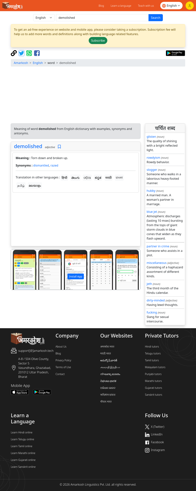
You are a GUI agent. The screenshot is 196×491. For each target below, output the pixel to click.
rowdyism (153, 158)
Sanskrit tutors (153, 394)
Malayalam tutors (155, 367)
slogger (152, 170)
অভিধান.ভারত (108, 394)
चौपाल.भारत (106, 401)
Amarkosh (21, 63)
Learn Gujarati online (23, 460)
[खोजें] (102, 17)
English (38, 63)
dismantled (41, 165)
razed (54, 165)
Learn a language (121, 5)
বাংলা (119, 178)
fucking (152, 312)
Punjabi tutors (153, 374)
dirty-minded (156, 300)
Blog (101, 5)
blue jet (152, 212)
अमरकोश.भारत (107, 346)
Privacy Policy (63, 360)
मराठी (108, 178)
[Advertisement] (75, 220)
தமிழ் (21, 185)
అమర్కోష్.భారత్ (108, 360)
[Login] (190, 5)
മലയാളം (35, 185)
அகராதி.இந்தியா (110, 367)
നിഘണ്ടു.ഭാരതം (110, 374)
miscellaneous (157, 263)
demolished (28, 146)
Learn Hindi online (21, 432)
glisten (151, 137)
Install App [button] (75, 276)
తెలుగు (75, 178)
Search (155, 18)
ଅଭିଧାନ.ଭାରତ (108, 388)
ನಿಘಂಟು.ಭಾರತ (108, 381)
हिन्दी (64, 178)
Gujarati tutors (153, 388)
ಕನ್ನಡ (98, 178)
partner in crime (158, 246)
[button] (20, 269)
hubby (151, 191)
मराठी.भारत (105, 353)
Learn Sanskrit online (23, 467)
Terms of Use (63, 367)
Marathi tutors (153, 381)
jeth (149, 284)
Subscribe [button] (98, 40)
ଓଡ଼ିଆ (87, 178)
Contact (60, 374)
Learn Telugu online (22, 439)
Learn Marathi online (23, 453)
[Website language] (171, 5)
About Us (61, 346)
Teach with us (146, 5)
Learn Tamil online (21, 446)
